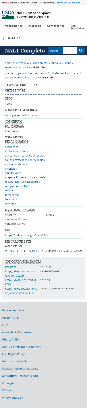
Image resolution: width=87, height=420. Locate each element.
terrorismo (12, 194)
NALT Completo (25, 50)
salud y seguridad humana (21, 77)
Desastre (10, 267)
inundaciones (13, 173)
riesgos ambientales (17, 186)
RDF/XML (10, 251)
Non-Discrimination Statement (22, 346)
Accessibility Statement (17, 332)
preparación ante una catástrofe (25, 177)
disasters (10, 215)
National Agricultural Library (20, 368)
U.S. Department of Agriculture (32, 17)
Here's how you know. (67, 2)
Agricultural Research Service (20, 376)
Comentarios (56, 25)
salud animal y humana (46, 63)
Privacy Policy (10, 339)
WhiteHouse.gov (12, 397)
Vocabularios (14, 25)
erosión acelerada (16, 164)
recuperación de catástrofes (22, 181)
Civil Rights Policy (13, 354)
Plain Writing (10, 317)
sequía (9, 190)
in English (13, 38)
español (53, 50)
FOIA (5, 325)
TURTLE (22, 251)
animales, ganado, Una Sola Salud (26, 73)
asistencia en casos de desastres (25, 155)
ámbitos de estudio (17, 63)
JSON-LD (33, 251)
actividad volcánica (16, 151)
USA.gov (7, 390)
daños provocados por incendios (25, 160)
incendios (11, 168)
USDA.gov (8, 383)
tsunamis (11, 203)
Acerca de (34, 25)
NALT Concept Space (33, 12)
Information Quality (15, 361)
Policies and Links (13, 310)
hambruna (11, 131)
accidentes (11, 147)
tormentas (12, 199)
